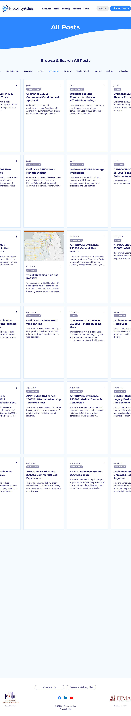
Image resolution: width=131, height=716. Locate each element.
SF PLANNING (76, 240)
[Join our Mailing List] (81, 687)
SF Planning (54, 71)
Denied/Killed (83, 71)
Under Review (12, 71)
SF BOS (40, 71)
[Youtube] (71, 698)
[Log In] (103, 8)
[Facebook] (59, 698)
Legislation (123, 71)
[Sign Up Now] (120, 8)
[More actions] (17, 85)
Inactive (97, 71)
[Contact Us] (49, 687)
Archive (109, 71)
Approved (28, 71)
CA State (67, 71)
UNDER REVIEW (33, 89)
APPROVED (119, 165)
